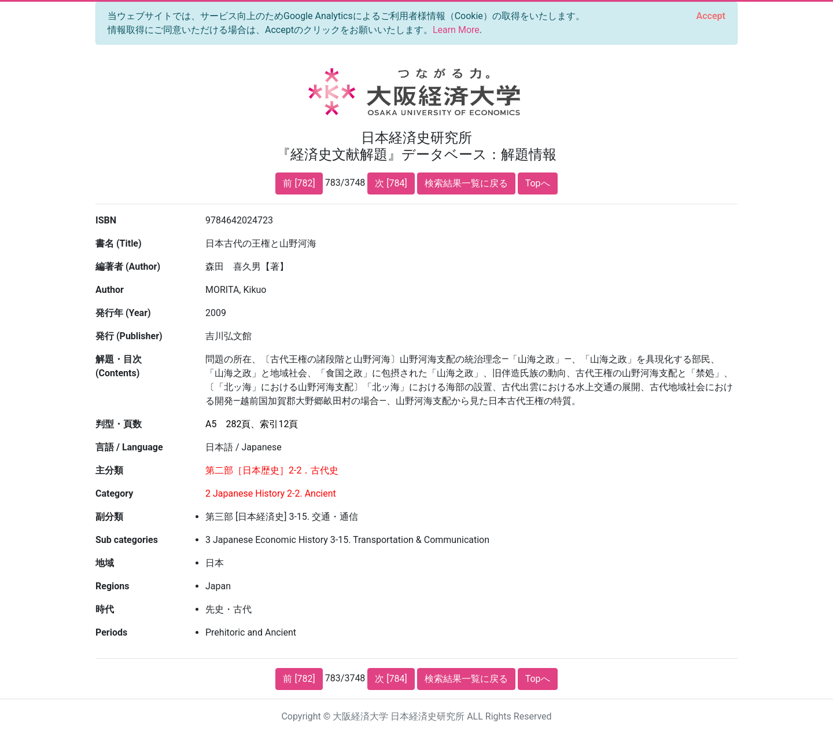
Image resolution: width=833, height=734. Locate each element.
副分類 (109, 516)
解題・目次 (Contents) (118, 366)
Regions (112, 586)
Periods (111, 632)
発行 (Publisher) (129, 336)
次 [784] (391, 183)
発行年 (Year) (123, 312)
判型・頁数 (118, 424)
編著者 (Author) (127, 266)
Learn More (456, 29)
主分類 (109, 470)
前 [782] (299, 183)
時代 (104, 609)
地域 (104, 562)
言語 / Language (129, 447)
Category (114, 493)
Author (109, 289)
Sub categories (126, 539)
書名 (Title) (118, 243)
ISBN (105, 220)
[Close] (711, 16)
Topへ (537, 183)
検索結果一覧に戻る (466, 183)
